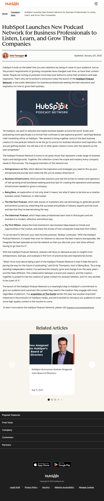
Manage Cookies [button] (86, 487)
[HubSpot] (52, 476)
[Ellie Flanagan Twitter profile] (26, 56)
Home (5, 14)
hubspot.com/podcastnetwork (80, 307)
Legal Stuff (15, 487)
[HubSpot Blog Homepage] (12, 4)
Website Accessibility (64, 487)
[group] (52, 364)
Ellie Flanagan (17, 55)
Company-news (15, 13)
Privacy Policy (31, 487)
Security (46, 487)
